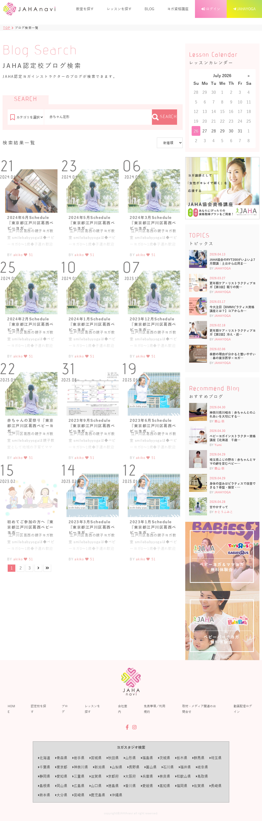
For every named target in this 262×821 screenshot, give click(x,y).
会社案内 (122, 709)
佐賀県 (198, 785)
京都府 (113, 776)
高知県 (164, 785)
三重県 (78, 776)
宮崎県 (78, 795)
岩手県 (78, 757)
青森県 (61, 757)
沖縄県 (116, 795)
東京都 (61, 767)
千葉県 (44, 767)
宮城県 (96, 757)
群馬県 (198, 757)
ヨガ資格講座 (178, 8)
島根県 (44, 785)
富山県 (151, 767)
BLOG (149, 8)
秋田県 (113, 757)
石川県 (168, 767)
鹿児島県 (97, 795)
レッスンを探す (119, 8)
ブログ (65, 709)
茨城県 (164, 757)
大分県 (61, 795)
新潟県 (99, 767)
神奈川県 (80, 767)
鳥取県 (202, 776)
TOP (6, 28)
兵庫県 (147, 776)
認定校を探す (38, 709)
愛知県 (61, 776)
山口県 (96, 785)
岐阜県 (202, 767)
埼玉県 (216, 757)
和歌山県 (183, 776)
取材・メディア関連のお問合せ (199, 709)
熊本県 (44, 795)
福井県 (185, 767)
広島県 (78, 785)
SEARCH (164, 117)
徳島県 (113, 785)
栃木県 (181, 757)
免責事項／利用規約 (154, 709)
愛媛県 (147, 785)
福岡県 (181, 785)
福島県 (147, 757)
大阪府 (130, 776)
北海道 (44, 757)
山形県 (130, 757)
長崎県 (216, 785)
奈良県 (164, 776)
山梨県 (116, 767)
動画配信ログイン (243, 709)
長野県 (133, 767)
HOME (11, 709)
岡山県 (61, 785)
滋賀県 (96, 776)
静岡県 (44, 776)
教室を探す (85, 8)
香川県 (130, 785)
